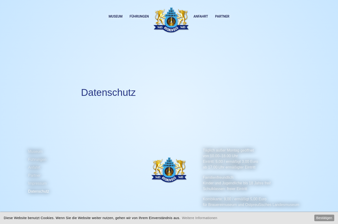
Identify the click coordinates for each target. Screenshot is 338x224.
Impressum (37, 183)
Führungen (139, 16)
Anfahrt (200, 16)
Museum (116, 16)
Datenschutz (38, 191)
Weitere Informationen (199, 218)
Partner (222, 16)
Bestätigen (324, 218)
